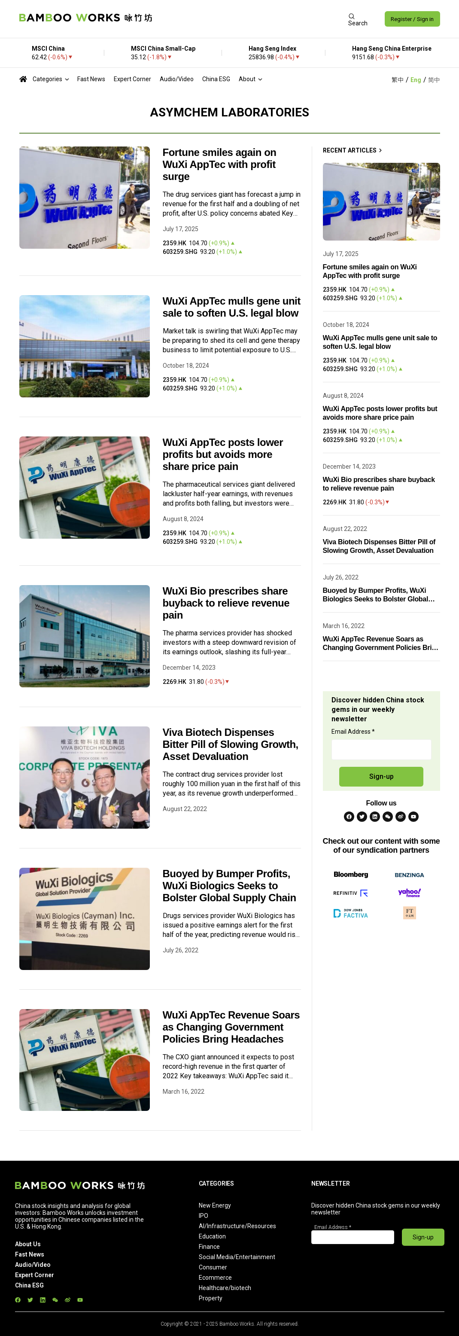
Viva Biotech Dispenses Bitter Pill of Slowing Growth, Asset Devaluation (230, 744)
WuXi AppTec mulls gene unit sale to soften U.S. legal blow (232, 307)
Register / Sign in (411, 18)
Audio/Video (177, 79)
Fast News (91, 79)
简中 (434, 79)
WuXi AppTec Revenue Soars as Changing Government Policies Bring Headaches (231, 1027)
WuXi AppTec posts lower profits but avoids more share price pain (223, 454)
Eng (415, 79)
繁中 (398, 79)
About (247, 79)
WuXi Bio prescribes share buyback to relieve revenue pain (226, 603)
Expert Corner (132, 79)
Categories (47, 79)
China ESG (216, 79)
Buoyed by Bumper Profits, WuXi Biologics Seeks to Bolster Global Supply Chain (229, 885)
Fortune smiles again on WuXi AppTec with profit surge (220, 164)
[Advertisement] (248, 19)
